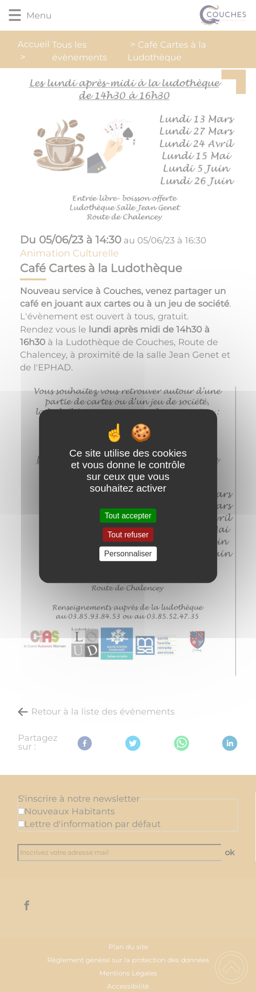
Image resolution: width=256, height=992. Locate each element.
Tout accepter (128, 516)
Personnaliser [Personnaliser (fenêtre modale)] (128, 554)
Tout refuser (128, 535)
